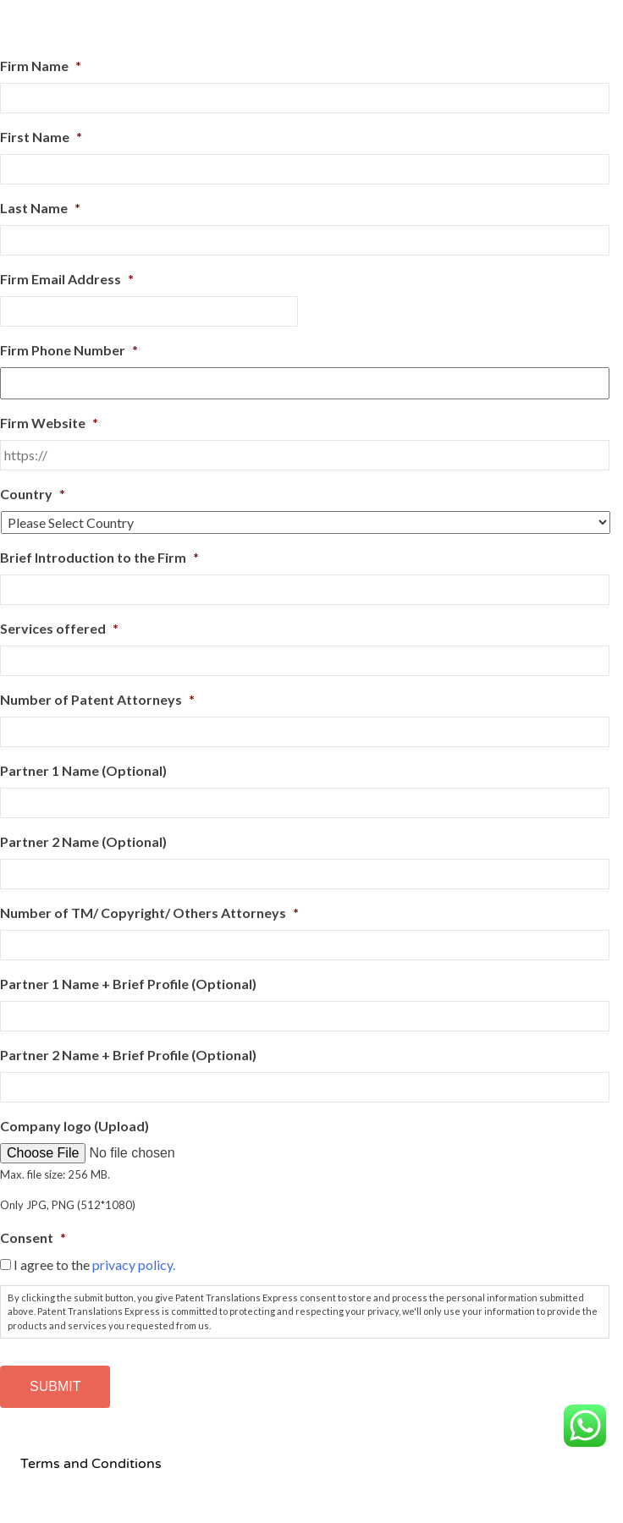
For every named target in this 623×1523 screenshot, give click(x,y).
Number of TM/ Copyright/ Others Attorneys (149, 912)
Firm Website (49, 423)
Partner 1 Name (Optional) (83, 770)
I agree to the (94, 1264)
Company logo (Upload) (74, 1126)
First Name (41, 137)
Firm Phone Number (69, 350)
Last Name (40, 208)
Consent (33, 1237)
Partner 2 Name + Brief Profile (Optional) (128, 1055)
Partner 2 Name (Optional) (83, 841)
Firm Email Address (67, 279)
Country (32, 494)
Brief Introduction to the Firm (99, 557)
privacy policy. (133, 1264)
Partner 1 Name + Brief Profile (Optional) (128, 984)
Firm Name (40, 66)
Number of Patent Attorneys (97, 699)
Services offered (59, 628)
